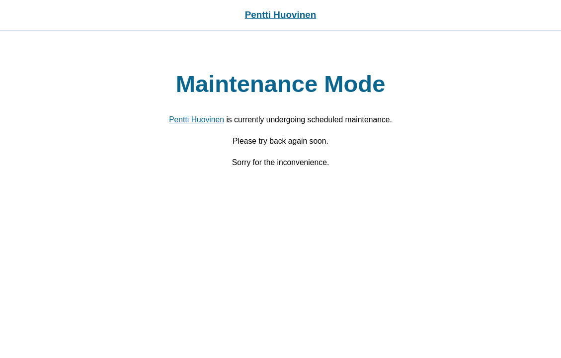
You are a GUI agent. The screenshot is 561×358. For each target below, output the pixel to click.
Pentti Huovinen (281, 14)
